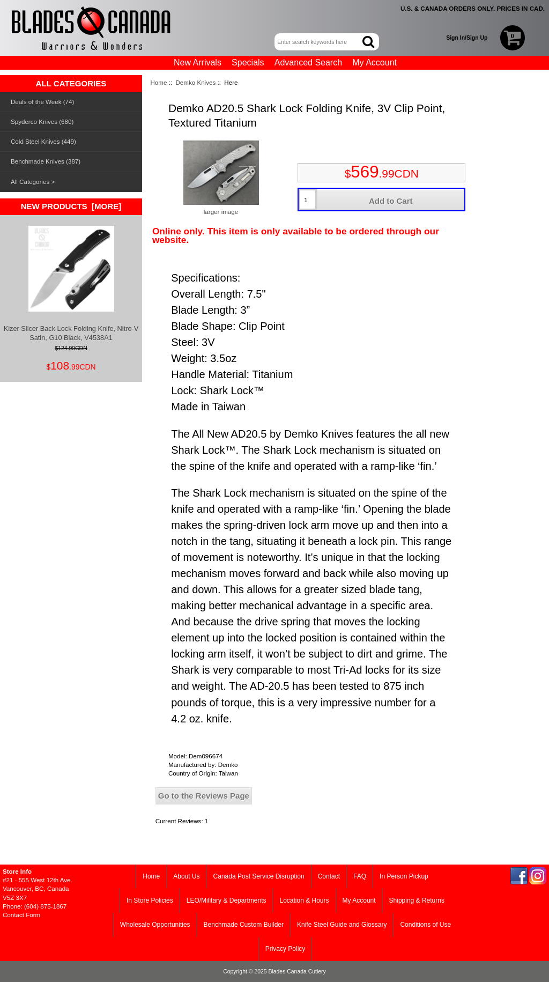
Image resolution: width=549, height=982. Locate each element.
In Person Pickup (404, 876)
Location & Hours (304, 900)
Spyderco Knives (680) (42, 121)
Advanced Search (308, 62)
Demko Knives (195, 82)
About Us (186, 876)
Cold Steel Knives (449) (43, 141)
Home (158, 82)
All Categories (30, 181)
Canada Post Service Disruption (259, 876)
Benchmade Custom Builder (244, 924)
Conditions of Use (425, 924)
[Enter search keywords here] (318, 41)
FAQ (359, 876)
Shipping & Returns (416, 900)
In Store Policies (150, 900)
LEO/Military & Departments (226, 900)
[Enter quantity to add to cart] (308, 199)
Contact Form (21, 914)
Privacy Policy (285, 949)
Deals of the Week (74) (42, 101)
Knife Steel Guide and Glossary (342, 924)
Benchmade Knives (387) (45, 161)
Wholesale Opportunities (155, 924)
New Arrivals (197, 62)
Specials (248, 62)
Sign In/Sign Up (466, 38)
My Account (374, 62)
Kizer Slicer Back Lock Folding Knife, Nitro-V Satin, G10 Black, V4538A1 (71, 283)
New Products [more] (71, 206)
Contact (329, 876)
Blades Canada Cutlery (296, 971)
